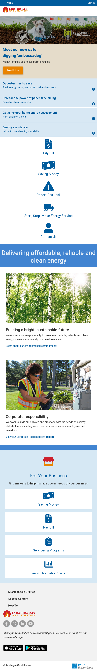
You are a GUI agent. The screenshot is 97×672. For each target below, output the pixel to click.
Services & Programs (48, 550)
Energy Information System (48, 573)
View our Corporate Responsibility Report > (31, 436)
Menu (10, 2)
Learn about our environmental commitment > (32, 345)
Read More (13, 70)
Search (79, 3)
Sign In (91, 2)
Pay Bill (48, 527)
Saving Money (48, 504)
